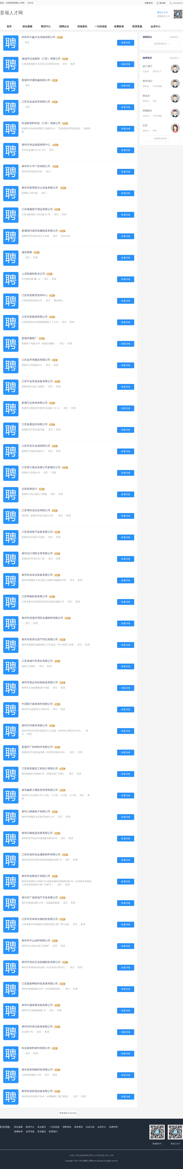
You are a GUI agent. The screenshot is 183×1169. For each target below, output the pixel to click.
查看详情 (125, 42)
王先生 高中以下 (152, 71)
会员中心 (155, 26)
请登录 (30, 3)
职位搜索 (27, 26)
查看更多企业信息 (67, 1113)
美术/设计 (147, 81)
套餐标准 (18, 1131)
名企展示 (41, 1127)
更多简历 (175, 58)
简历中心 (46, 26)
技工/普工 (147, 66)
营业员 (146, 96)
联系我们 (53, 1131)
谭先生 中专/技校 (152, 86)
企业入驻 (90, 1127)
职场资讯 (82, 26)
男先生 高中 (150, 101)
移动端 (161, 3)
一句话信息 (101, 26)
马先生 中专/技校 (152, 116)
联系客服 (137, 26)
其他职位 (147, 110)
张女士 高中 (150, 131)
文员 (145, 125)
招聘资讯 (67, 1127)
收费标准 (119, 26)
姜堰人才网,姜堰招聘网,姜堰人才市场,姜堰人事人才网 (91, 1155)
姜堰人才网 (11, 12)
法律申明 (113, 1127)
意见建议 (41, 1131)
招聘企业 (64, 26)
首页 (9, 26)
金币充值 (30, 1131)
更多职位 (175, 37)
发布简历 (78, 1127)
